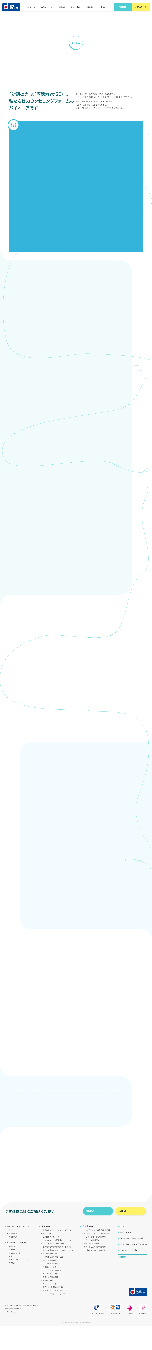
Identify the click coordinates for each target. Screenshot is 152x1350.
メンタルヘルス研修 (50, 1298)
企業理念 (12, 1274)
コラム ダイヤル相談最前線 (131, 1262)
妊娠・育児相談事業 (91, 1267)
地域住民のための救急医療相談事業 (97, 1254)
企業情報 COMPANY (16, 1266)
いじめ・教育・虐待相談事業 (95, 1261)
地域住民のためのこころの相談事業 (97, 1257)
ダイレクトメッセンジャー (53, 1314)
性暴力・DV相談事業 (91, 1264)
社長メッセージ (14, 1277)
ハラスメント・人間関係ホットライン (57, 1264)
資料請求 (122, 7)
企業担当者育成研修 (50, 1301)
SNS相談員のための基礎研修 (94, 1274)
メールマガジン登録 (128, 1274)
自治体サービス (46, 7)
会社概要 (12, 1270)
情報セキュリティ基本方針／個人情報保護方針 (22, 1329)
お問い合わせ (140, 7)
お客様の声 (61, 7)
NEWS (122, 1250)
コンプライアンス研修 (51, 1288)
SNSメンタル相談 (49, 1284)
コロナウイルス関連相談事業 (95, 1271)
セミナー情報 (75, 7)
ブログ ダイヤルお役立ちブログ (133, 1268)
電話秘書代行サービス (51, 1278)
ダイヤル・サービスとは (18, 1254)
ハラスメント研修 (49, 1291)
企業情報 (102, 7)
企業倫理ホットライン (51, 1261)
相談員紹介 (90, 7)
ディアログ (47, 1257)
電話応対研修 (48, 1304)
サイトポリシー (11, 1336)
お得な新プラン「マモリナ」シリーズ (57, 1254)
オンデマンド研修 (49, 1308)
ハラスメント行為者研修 (52, 1294)
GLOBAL (12, 1287)
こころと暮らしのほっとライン (54, 1267)
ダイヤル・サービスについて (19, 1250)
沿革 (10, 1280)
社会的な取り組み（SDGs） (19, 1284)
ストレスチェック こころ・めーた (55, 1318)
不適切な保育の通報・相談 (53, 1281)
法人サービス (31, 7)
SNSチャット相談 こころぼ (53, 1311)
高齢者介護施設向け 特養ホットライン (57, 1271)
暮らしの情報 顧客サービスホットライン (58, 1274)
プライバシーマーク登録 (96, 1333)
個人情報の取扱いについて (15, 1333)
